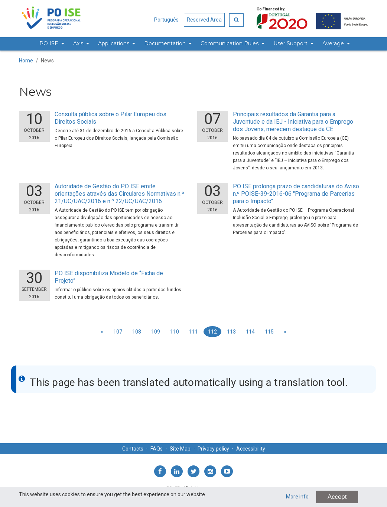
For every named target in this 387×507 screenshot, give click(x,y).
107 (117, 332)
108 (136, 332)
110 (174, 332)
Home (26, 61)
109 (155, 332)
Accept (337, 496)
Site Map (180, 449)
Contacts (132, 449)
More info (297, 497)
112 (212, 332)
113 (231, 332)
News (47, 61)
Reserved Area (204, 20)
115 (269, 332)
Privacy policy (213, 449)
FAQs (156, 449)
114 (250, 332)
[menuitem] (51, 44)
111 (193, 332)
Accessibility (250, 449)
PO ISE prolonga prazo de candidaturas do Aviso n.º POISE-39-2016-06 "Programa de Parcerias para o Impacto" (296, 194)
